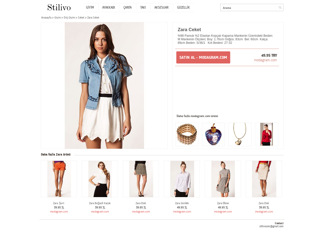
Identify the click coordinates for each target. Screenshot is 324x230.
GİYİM (90, 8)
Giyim (57, 17)
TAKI (143, 8)
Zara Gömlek (182, 203)
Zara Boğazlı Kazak (100, 203)
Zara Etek (141, 203)
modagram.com (265, 60)
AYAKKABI (108, 8)
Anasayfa (46, 17)
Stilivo (58, 7)
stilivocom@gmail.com (271, 226)
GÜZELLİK (183, 8)
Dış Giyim (69, 17)
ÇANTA (128, 8)
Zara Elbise (223, 203)
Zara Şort (58, 203)
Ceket (81, 17)
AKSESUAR (161, 8)
